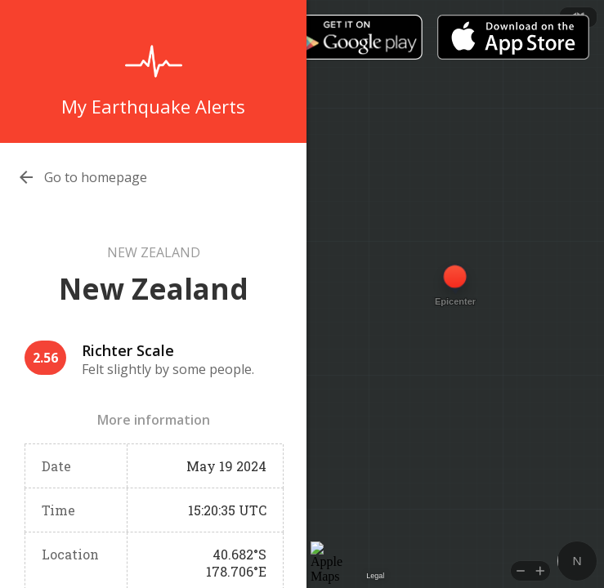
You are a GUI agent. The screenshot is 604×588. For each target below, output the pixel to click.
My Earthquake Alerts (153, 106)
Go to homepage (95, 177)
